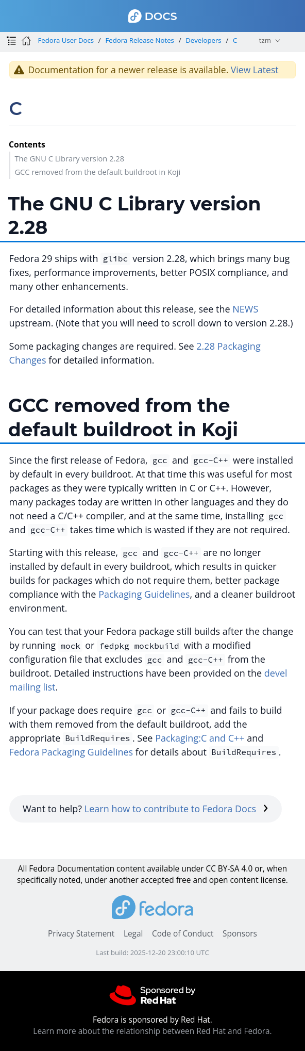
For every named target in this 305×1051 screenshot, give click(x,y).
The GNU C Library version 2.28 (69, 158)
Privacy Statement (81, 933)
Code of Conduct (183, 933)
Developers (203, 40)
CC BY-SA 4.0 (229, 868)
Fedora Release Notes (140, 40)
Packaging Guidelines (144, 594)
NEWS (245, 309)
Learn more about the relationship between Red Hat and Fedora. (152, 1031)
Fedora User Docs (66, 40)
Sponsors (240, 933)
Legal (133, 933)
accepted (157, 880)
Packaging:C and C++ (199, 738)
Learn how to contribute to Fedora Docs (176, 808)
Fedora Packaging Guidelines (71, 752)
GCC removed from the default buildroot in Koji (97, 172)
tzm (265, 40)
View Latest (255, 69)
